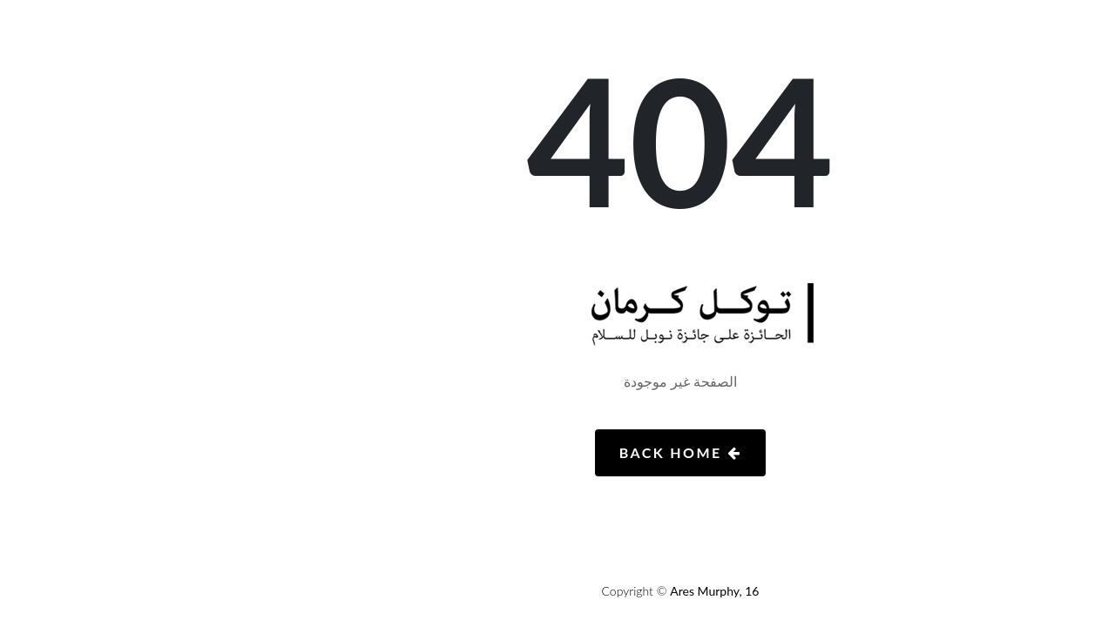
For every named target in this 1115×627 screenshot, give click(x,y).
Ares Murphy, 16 (591, 590)
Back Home (557, 452)
